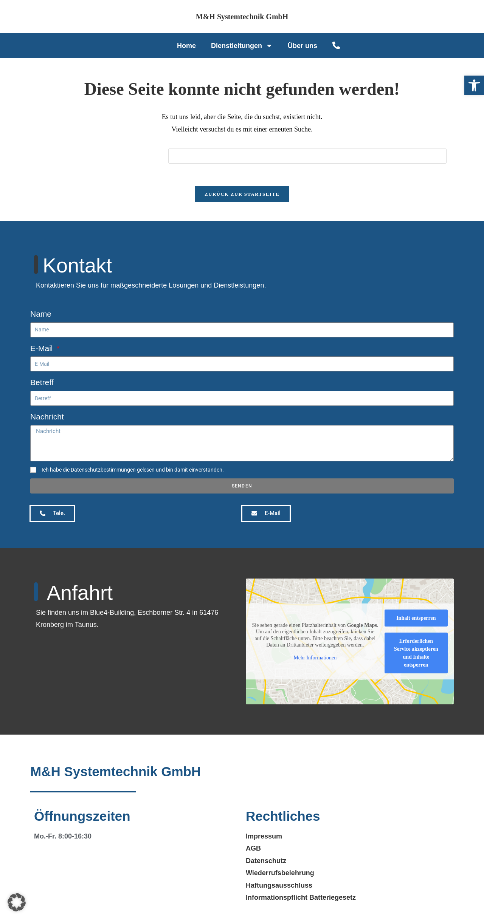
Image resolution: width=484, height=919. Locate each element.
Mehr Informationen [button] (315, 658)
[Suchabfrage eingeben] (312, 156)
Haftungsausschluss (279, 886)
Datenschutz (266, 861)
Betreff (41, 382)
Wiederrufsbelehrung (280, 873)
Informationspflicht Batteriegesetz (301, 898)
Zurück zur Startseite (242, 194)
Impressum (264, 836)
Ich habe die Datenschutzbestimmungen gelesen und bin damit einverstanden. (133, 470)
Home (186, 46)
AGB (253, 848)
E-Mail (42, 348)
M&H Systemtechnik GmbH (242, 16)
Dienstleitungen (242, 46)
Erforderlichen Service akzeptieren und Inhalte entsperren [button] (416, 653)
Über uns (302, 46)
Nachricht (47, 417)
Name (40, 314)
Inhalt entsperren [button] (416, 618)
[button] (474, 85)
